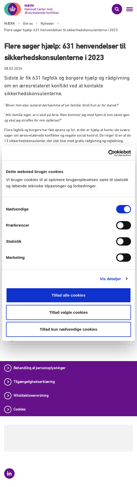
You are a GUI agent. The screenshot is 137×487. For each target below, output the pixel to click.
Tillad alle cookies (68, 295)
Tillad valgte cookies (68, 312)
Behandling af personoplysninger (40, 368)
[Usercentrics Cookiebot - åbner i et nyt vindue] (108, 153)
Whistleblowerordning (31, 395)
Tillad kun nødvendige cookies (68, 329)
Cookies (20, 409)
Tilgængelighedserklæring (34, 382)
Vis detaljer (110, 279)
